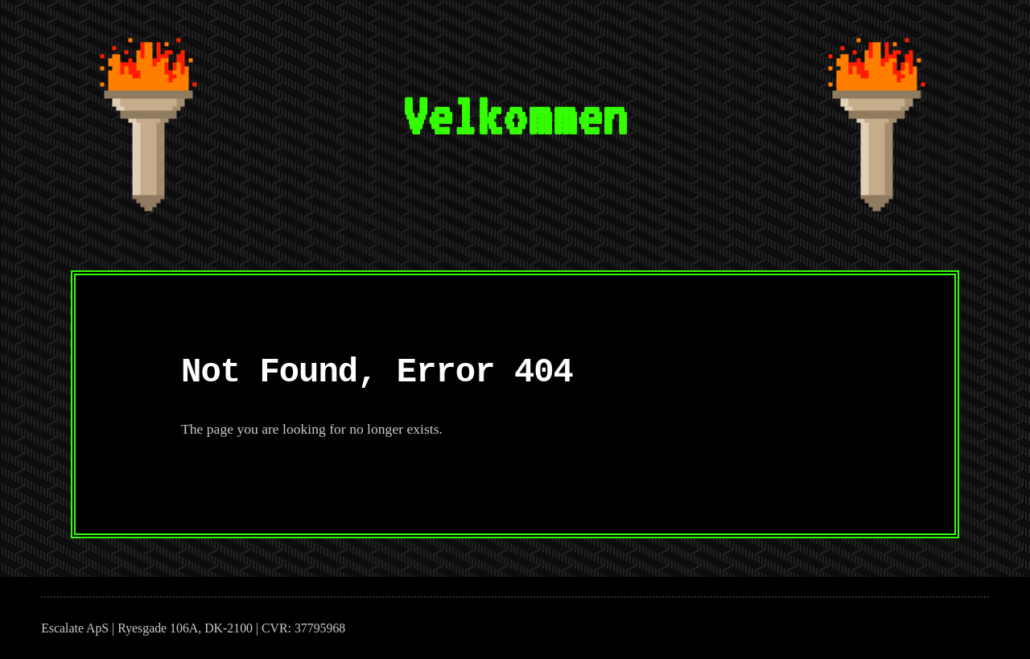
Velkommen (514, 115)
